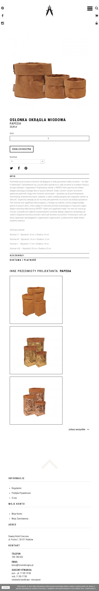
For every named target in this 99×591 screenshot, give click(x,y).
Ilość (12, 133)
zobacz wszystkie (77, 429)
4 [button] (54, 112)
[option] (49, 70)
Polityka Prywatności (21, 493)
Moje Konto (17, 513)
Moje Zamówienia (20, 518)
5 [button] (59, 112)
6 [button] (64, 112)
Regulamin (16, 488)
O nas (14, 498)
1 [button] (39, 112)
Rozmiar (14, 157)
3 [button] (49, 112)
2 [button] (44, 112)
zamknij (5, 587)
